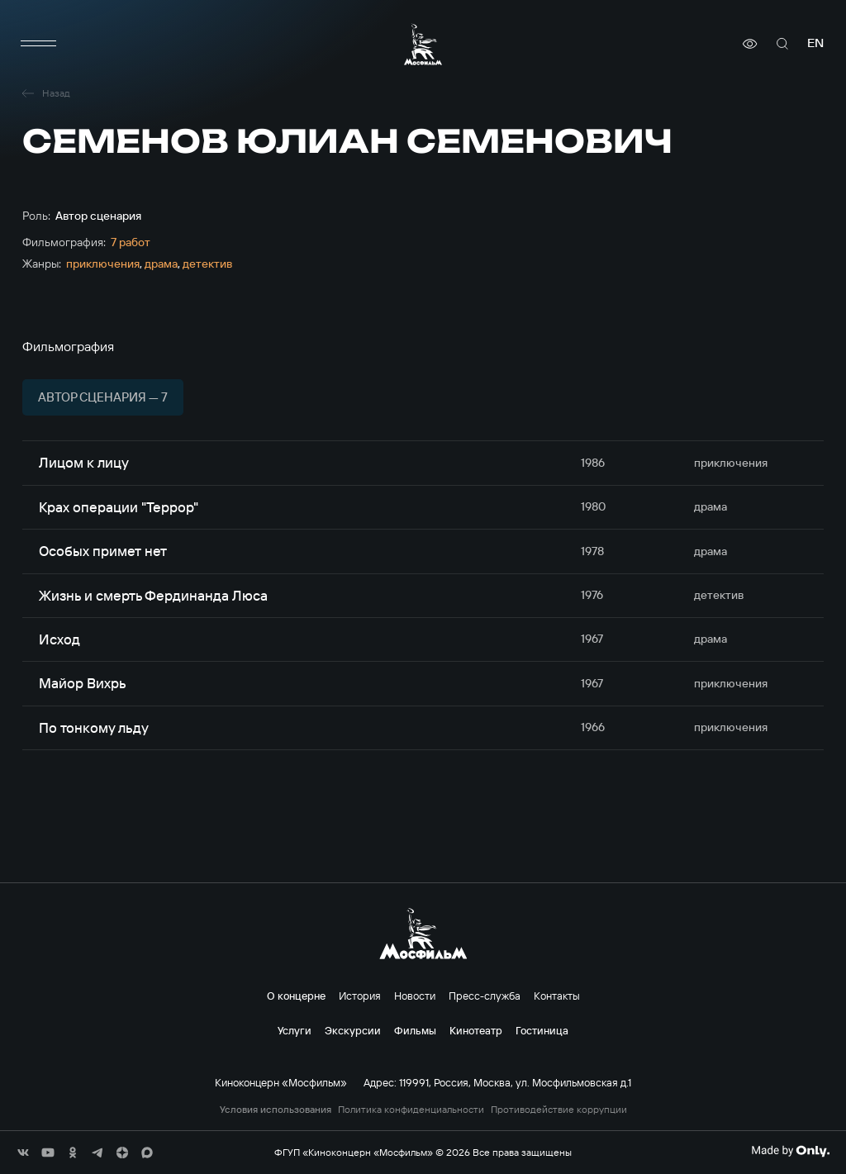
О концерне (296, 995)
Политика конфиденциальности (411, 1109)
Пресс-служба (484, 995)
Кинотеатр (475, 1030)
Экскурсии (353, 1030)
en (815, 43)
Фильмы (415, 1030)
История (360, 995)
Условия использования (275, 1109)
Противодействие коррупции (559, 1109)
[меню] (38, 43)
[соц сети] (23, 1152)
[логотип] (423, 44)
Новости (414, 995)
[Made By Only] (790, 1150)
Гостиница (542, 1030)
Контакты (557, 995)
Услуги (294, 1030)
